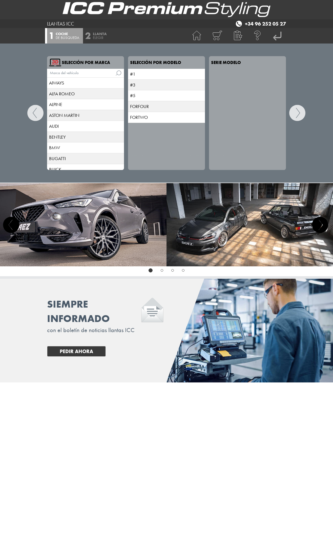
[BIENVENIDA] (197, 36)
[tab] (151, 270)
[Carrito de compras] (217, 36)
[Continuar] (297, 113)
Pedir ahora (76, 351)
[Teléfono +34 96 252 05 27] (260, 23)
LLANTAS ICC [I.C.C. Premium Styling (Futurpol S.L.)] (60, 23)
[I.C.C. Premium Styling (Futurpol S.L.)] (166, 9)
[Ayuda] (257, 36)
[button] (237, 36)
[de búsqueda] (118, 73)
